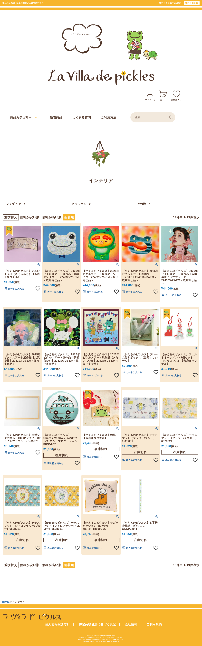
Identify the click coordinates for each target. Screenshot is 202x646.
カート (163, 95)
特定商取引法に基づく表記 (97, 624)
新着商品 (56, 117)
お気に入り (176, 95)
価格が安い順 (29, 217)
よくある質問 (81, 117)
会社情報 (131, 624)
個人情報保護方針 (57, 624)
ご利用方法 (108, 117)
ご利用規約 (154, 624)
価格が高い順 (52, 217)
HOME (6, 602)
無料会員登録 (191, 3)
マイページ (150, 95)
